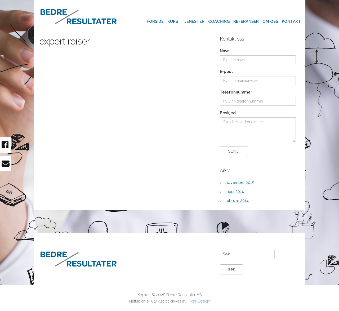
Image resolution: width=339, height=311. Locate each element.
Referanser (246, 21)
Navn (225, 50)
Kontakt (291, 21)
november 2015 (239, 182)
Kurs (172, 21)
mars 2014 (234, 191)
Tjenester (193, 21)
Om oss (270, 21)
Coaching (219, 21)
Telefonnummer (236, 92)
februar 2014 (237, 200)
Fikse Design (199, 301)
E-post (226, 71)
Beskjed (228, 112)
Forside (155, 21)
